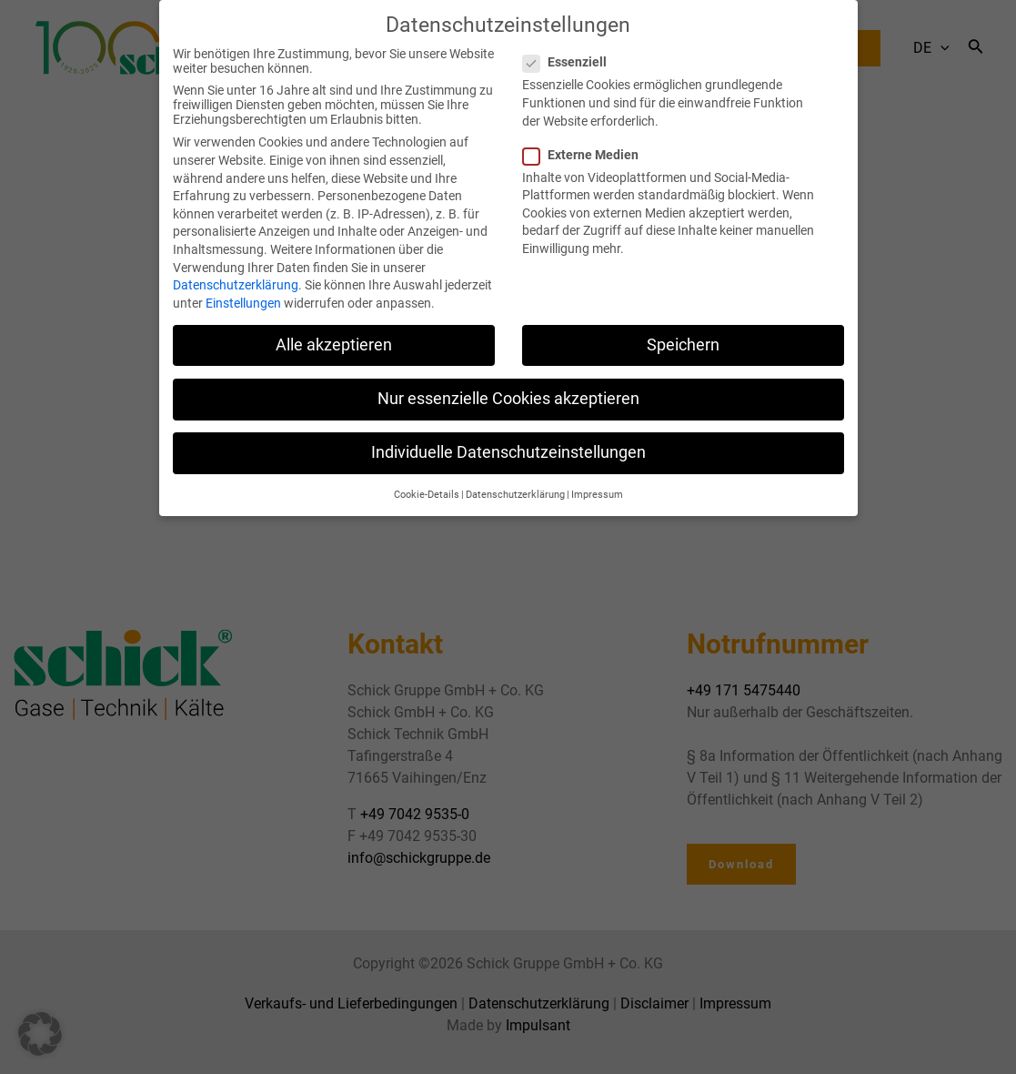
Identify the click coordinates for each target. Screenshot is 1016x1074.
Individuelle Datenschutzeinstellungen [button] (508, 438)
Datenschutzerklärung (235, 270)
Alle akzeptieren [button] (334, 329)
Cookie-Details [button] (426, 480)
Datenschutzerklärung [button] (515, 480)
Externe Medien (586, 139)
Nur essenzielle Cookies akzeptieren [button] (508, 383)
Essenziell (570, 47)
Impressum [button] (597, 480)
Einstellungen (243, 287)
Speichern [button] (683, 329)
